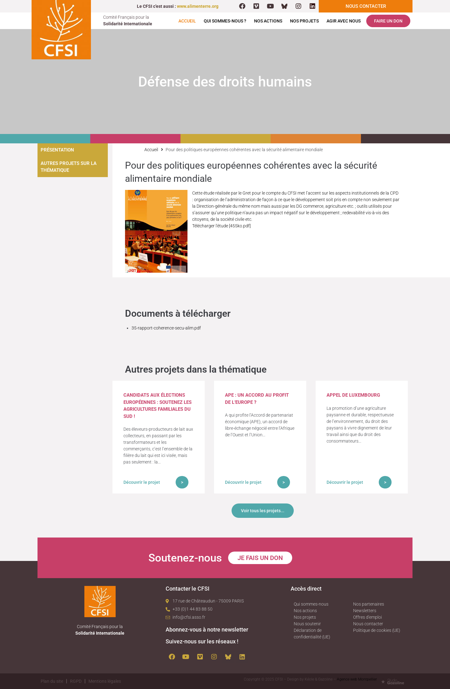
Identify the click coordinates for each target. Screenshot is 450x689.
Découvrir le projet (141, 482)
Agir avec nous (344, 20)
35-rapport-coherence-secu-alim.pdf (166, 327)
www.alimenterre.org (197, 6)
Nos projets (304, 20)
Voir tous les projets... (262, 510)
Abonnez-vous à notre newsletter (207, 629)
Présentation (57, 150)
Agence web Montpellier (357, 679)
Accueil (187, 20)
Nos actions (268, 20)
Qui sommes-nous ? (225, 20)
